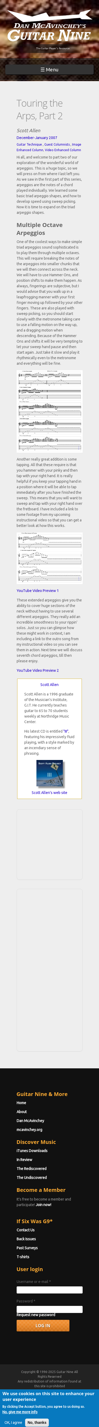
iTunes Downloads (32, 1151)
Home (21, 1103)
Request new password (36, 1315)
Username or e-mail (34, 1282)
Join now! (43, 1205)
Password (26, 1301)
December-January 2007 (37, 138)
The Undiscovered (32, 1178)
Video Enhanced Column (63, 150)
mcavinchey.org (29, 1130)
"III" (65, 731)
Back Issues (26, 1239)
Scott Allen (49, 685)
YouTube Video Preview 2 (38, 670)
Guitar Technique (29, 144)
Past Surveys (27, 1248)
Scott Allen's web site (49, 793)
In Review (24, 1160)
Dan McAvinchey (30, 1121)
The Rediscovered (31, 1169)
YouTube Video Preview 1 (38, 591)
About (22, 1112)
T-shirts (23, 1257)
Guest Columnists (57, 144)
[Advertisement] (51, 844)
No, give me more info (19, 1416)
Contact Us (26, 1230)
